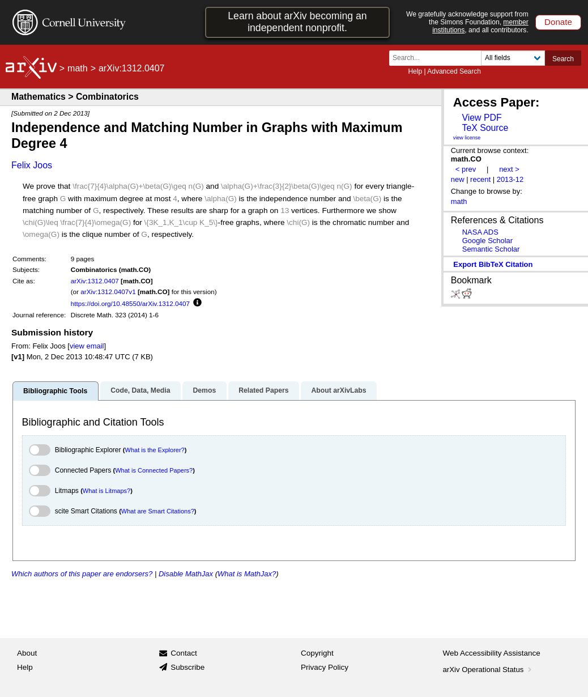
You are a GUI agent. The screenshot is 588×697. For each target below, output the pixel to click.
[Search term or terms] (438, 58)
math (77, 68)
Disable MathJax (186, 574)
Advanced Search (454, 71)
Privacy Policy (324, 667)
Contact (184, 653)
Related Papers (263, 390)
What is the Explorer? (155, 450)
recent (480, 179)
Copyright (317, 653)
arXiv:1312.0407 (95, 280)
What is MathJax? (247, 574)
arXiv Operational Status (488, 669)
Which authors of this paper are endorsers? (81, 574)
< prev (465, 169)
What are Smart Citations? (157, 511)
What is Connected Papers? (154, 470)
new (458, 179)
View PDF (481, 117)
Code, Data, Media (140, 390)
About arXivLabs (338, 390)
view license (467, 138)
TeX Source (485, 128)
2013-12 (510, 179)
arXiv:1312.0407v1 (107, 291)
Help (415, 71)
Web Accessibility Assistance (491, 653)
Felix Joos (31, 165)
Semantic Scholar (491, 249)
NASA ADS (480, 232)
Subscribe (187, 667)
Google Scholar (487, 240)
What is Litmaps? (106, 490)
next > (509, 169)
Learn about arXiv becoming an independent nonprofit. (297, 21)
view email (87, 346)
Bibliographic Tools (55, 391)
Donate (558, 22)
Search (563, 59)
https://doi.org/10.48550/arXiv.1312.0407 (130, 303)
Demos (204, 390)
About (27, 653)
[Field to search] (513, 58)
